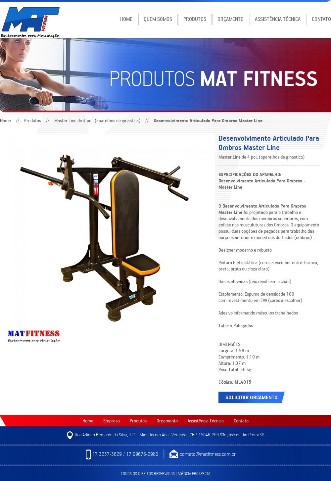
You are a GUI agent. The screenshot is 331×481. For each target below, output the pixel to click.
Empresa (111, 420)
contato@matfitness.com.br (202, 454)
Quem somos (158, 19)
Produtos (194, 19)
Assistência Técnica (278, 19)
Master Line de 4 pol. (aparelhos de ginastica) (97, 120)
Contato (321, 19)
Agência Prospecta (194, 473)
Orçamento (230, 19)
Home (126, 19)
